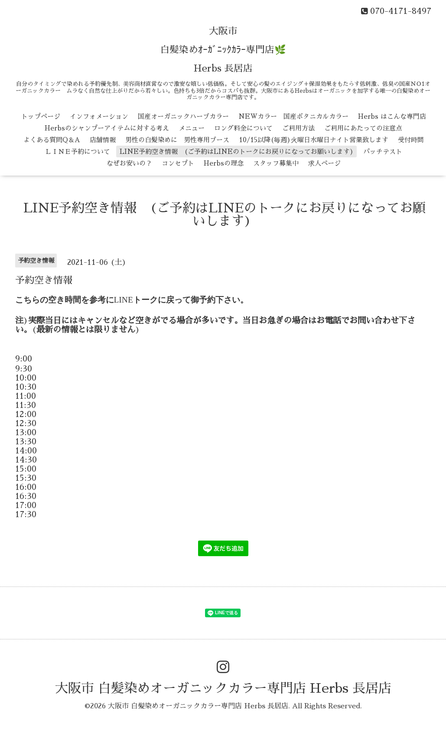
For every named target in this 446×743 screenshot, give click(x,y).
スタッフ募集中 (276, 163)
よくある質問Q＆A (51, 140)
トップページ (40, 116)
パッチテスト (382, 151)
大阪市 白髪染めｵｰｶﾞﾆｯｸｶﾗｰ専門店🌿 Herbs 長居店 (223, 49)
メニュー (192, 128)
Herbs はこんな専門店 (392, 116)
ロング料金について (243, 128)
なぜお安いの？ (129, 163)
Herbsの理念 (224, 163)
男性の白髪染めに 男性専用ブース (177, 140)
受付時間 (411, 140)
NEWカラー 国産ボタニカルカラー (293, 116)
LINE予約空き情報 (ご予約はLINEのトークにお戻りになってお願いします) (237, 151)
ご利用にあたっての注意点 (363, 128)
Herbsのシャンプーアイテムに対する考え (107, 128)
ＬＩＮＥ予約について (77, 151)
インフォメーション (99, 116)
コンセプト (178, 163)
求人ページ (324, 163)
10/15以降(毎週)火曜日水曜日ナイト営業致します (313, 140)
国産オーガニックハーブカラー (183, 116)
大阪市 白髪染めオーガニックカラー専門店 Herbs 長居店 (223, 688)
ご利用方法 (298, 128)
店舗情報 (103, 140)
